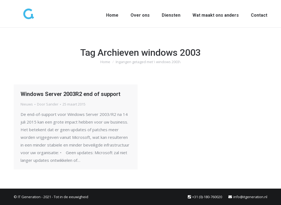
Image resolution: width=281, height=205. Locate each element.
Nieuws (27, 104)
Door (47, 104)
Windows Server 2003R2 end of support (70, 94)
